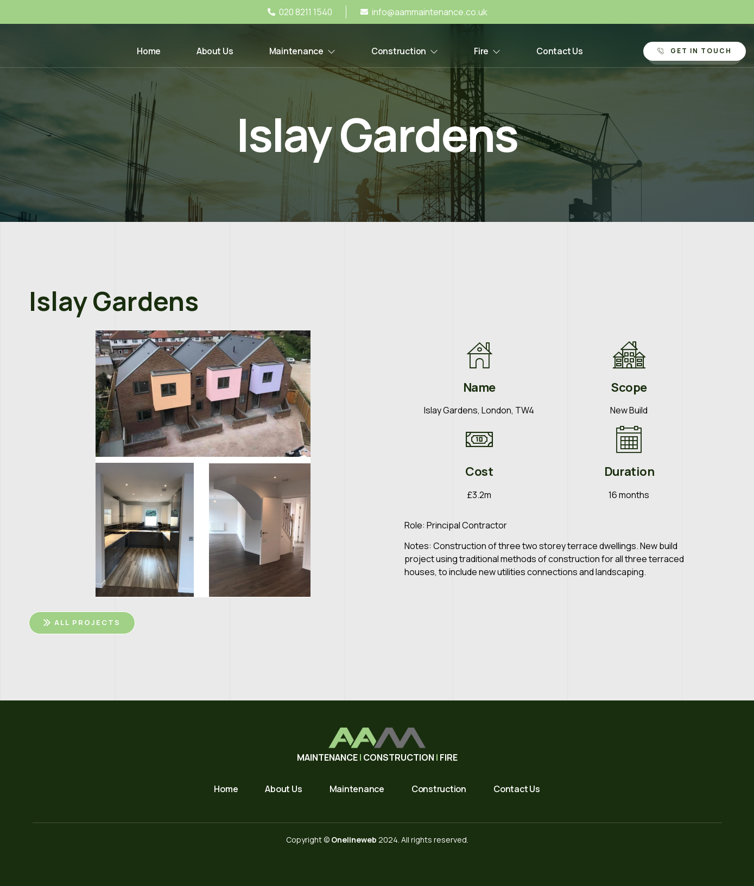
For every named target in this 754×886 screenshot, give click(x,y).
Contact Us (565, 52)
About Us (211, 52)
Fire (491, 52)
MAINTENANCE (328, 757)
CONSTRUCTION (398, 757)
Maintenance (301, 52)
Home (143, 52)
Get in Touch (694, 50)
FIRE (449, 757)
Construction (406, 52)
